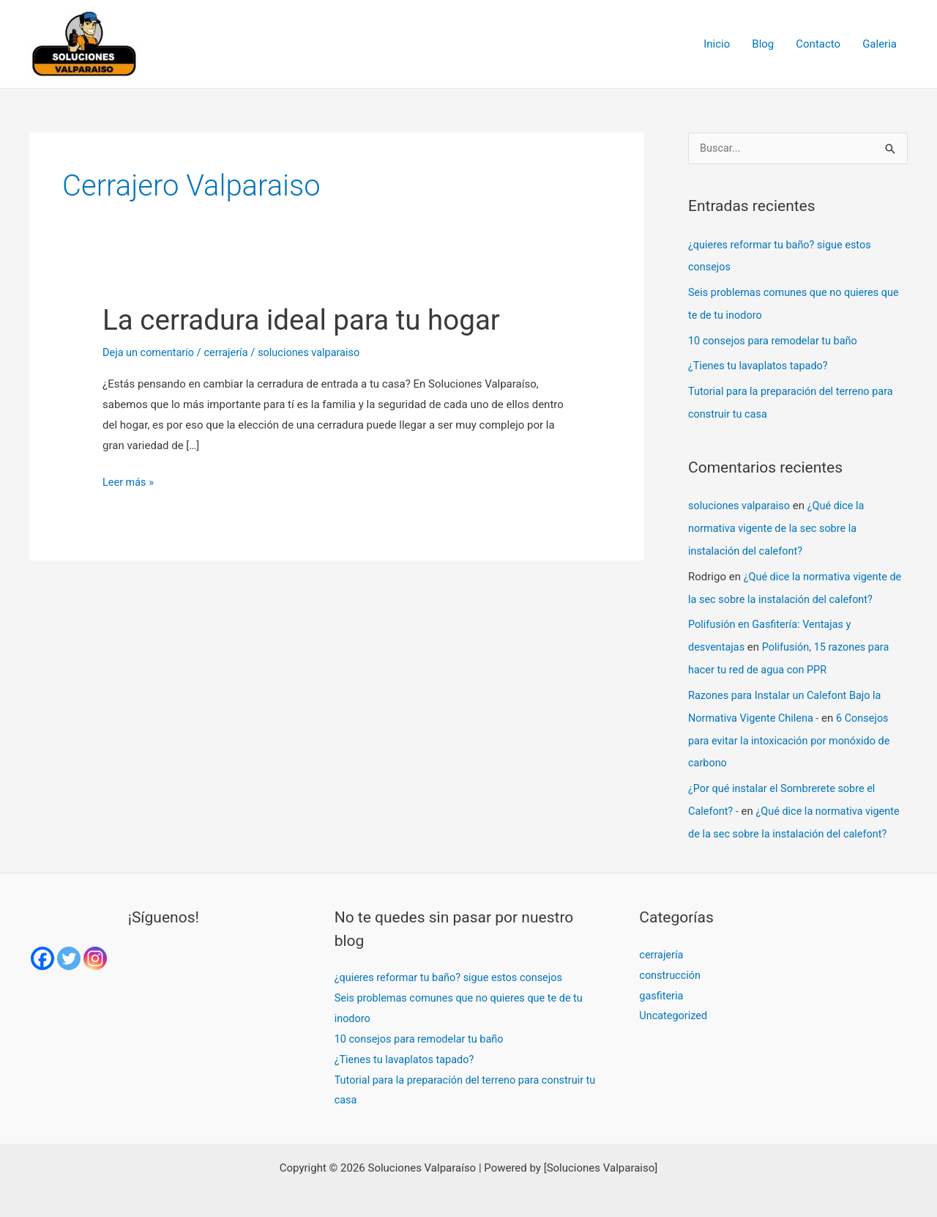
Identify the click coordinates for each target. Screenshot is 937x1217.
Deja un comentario (150, 352)
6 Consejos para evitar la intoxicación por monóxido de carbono (792, 729)
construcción (671, 960)
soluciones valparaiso (741, 501)
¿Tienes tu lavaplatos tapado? (760, 363)
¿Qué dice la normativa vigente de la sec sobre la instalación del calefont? (779, 523)
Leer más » (129, 481)
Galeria (879, 44)
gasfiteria (661, 981)
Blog (763, 44)
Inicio (716, 44)
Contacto (818, 44)
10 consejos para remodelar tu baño (776, 338)
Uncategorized (674, 1001)
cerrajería (230, 352)
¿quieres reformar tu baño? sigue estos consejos (453, 963)
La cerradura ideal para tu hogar (308, 320)
